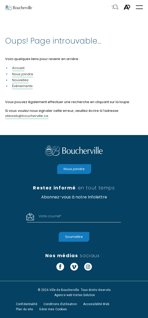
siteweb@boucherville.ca (26, 115)
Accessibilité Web (96, 304)
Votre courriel (50, 216)
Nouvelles (20, 80)
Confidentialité (26, 304)
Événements (22, 85)
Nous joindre (22, 74)
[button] (139, 7)
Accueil (18, 67)
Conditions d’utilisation (60, 304)
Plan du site (24, 309)
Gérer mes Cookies (53, 309)
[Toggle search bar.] (115, 7)
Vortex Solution (84, 295)
